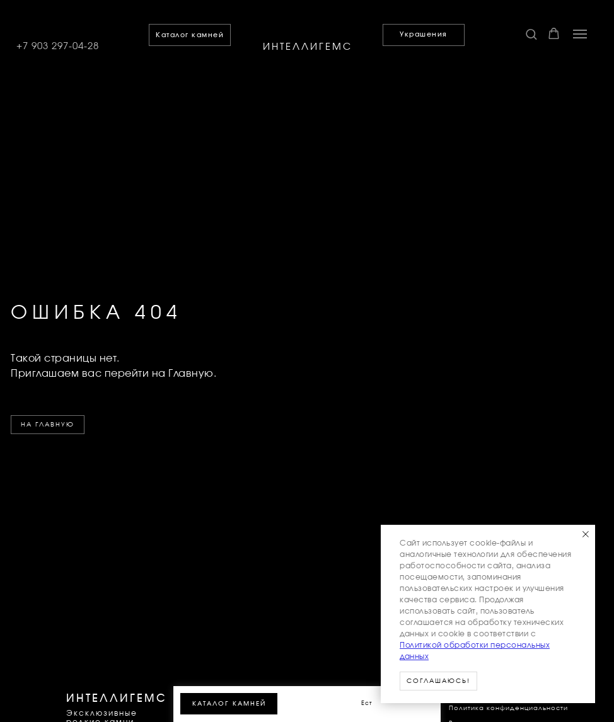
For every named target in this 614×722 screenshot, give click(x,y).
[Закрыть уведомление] (585, 534)
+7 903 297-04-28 (57, 46)
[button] (531, 34)
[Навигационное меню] (580, 34)
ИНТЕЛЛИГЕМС (307, 47)
